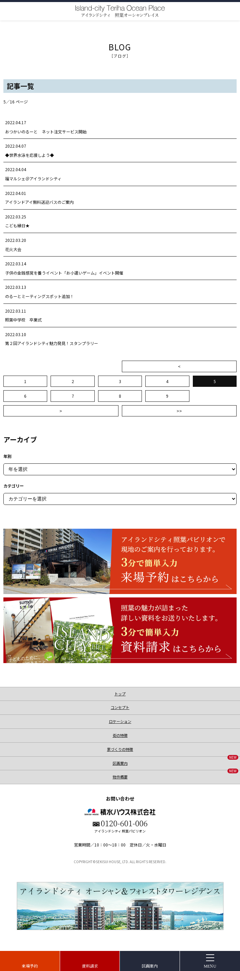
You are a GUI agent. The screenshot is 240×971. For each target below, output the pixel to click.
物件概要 (176, 774)
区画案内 (150, 966)
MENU (210, 966)
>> (179, 411)
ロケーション (120, 721)
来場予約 (30, 966)
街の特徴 (120, 735)
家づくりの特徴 (120, 749)
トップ (120, 693)
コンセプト (120, 707)
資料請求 (90, 966)
